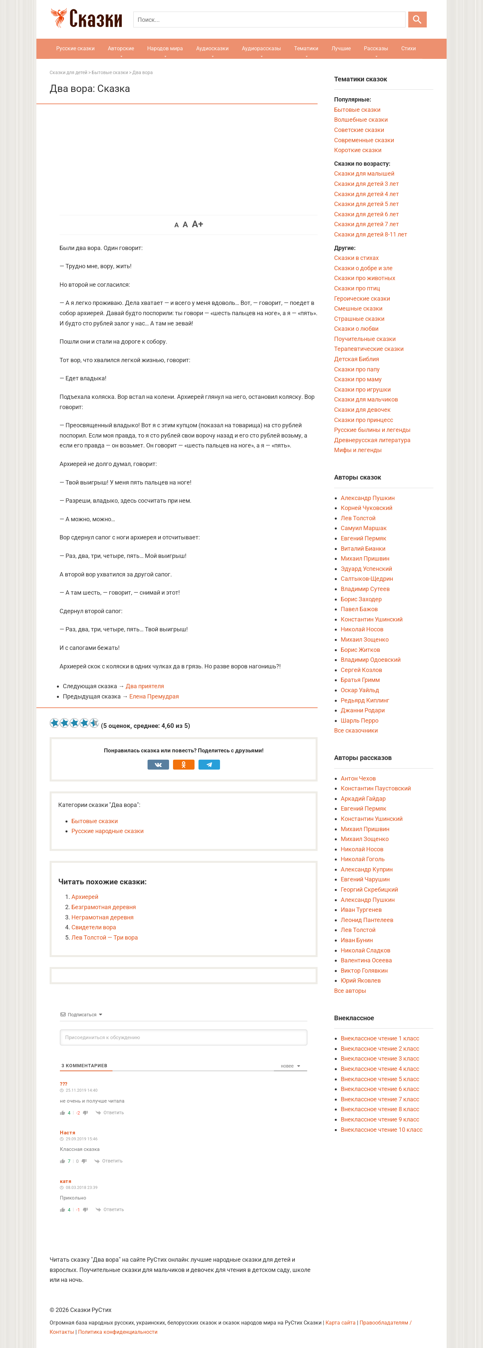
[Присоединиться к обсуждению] (183, 1037)
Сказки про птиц (357, 288)
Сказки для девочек (362, 409)
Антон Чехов (358, 778)
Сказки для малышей (364, 173)
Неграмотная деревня (102, 917)
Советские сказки (359, 129)
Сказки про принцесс (363, 419)
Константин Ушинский (372, 619)
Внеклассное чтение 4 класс (380, 1068)
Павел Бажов (359, 609)
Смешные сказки (358, 308)
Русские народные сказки (107, 830)
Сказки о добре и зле (363, 268)
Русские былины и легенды (372, 429)
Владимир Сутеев (365, 588)
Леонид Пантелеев (367, 919)
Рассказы (376, 48)
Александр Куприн (367, 869)
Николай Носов (362, 629)
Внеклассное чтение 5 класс (380, 1078)
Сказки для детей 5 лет (366, 203)
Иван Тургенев (361, 909)
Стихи (408, 48)
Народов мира (165, 48)
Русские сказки (75, 48)
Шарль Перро (359, 720)
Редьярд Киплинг (365, 700)
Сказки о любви (356, 328)
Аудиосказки (212, 48)
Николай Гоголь (363, 859)
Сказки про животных (364, 277)
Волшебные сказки (361, 119)
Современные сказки (364, 140)
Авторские (121, 48)
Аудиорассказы (261, 48)
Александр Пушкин (368, 497)
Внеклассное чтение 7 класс (380, 1099)
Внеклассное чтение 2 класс (380, 1048)
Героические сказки (362, 298)
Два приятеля (145, 686)
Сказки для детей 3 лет (366, 183)
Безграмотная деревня (103, 907)
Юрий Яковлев (361, 980)
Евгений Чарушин (365, 879)
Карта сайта (341, 1323)
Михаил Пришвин (365, 558)
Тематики (306, 48)
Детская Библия (356, 359)
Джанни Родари (363, 710)
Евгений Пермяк (363, 538)
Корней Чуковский (366, 507)
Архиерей (84, 896)
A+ (197, 224)
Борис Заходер (361, 599)
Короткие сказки (357, 150)
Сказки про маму (358, 379)
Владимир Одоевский (371, 659)
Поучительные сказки (365, 338)
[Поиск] (269, 19)
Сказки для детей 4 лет (366, 193)
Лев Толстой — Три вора (104, 937)
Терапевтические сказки (369, 348)
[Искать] (417, 19)
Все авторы (350, 990)
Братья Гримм (360, 679)
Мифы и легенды (358, 449)
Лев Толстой (358, 518)
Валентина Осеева (366, 960)
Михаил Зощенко (365, 639)
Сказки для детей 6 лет (366, 214)
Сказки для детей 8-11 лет (370, 234)
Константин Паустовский (376, 788)
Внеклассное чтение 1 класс (380, 1038)
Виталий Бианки (363, 548)
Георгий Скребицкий (369, 889)
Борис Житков (360, 649)
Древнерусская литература (372, 440)
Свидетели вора (93, 927)
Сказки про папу (357, 369)
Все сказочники (356, 730)
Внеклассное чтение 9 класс (380, 1119)
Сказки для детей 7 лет (366, 224)
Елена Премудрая (154, 696)
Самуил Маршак (364, 528)
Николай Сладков (365, 950)
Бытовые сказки (94, 821)
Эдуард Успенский (366, 568)
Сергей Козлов (361, 669)
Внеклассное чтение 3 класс (380, 1058)
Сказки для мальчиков (366, 399)
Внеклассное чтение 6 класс (380, 1088)
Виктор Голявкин (364, 970)
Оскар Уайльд (360, 690)
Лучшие (341, 48)
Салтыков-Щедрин (367, 578)
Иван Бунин (357, 940)
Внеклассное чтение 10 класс (381, 1129)
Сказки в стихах (356, 257)
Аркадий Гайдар (363, 798)
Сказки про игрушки (362, 389)
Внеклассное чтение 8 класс (380, 1109)
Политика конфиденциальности (117, 1332)
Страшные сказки (359, 318)
